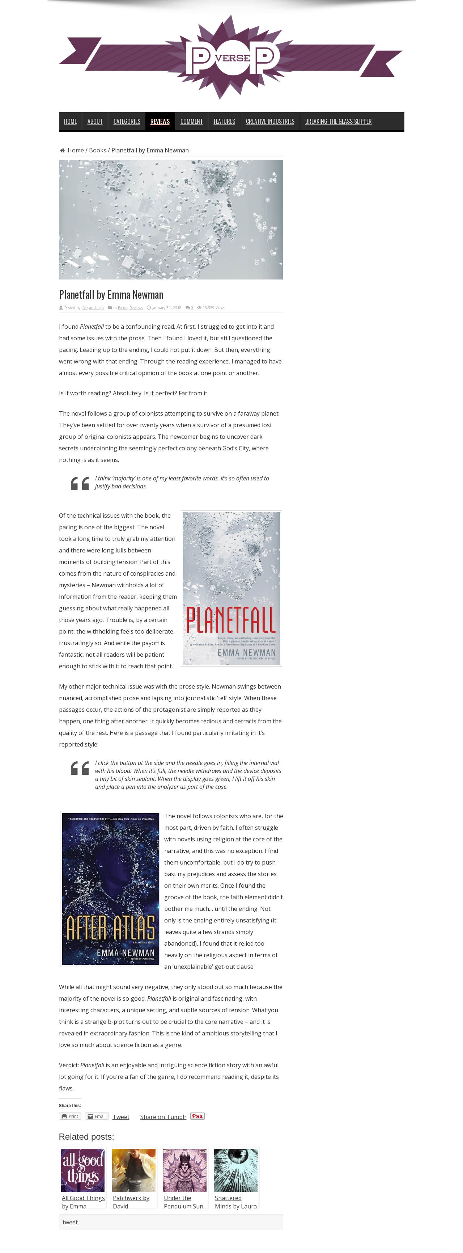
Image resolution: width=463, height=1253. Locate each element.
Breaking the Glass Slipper (338, 121)
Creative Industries (270, 121)
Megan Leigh (93, 307)
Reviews (160, 121)
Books (97, 150)
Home (70, 121)
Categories (127, 121)
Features (224, 121)
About (95, 121)
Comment (191, 121)
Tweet (120, 1117)
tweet (70, 1222)
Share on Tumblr (163, 1117)
